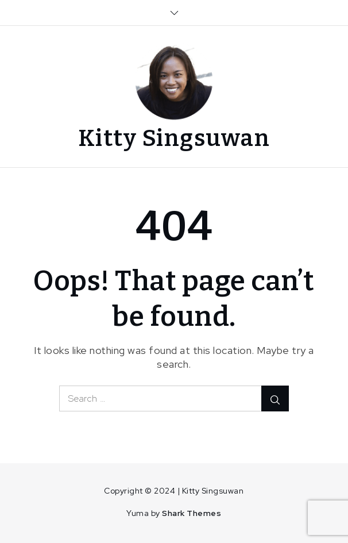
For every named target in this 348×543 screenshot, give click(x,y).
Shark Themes (191, 513)
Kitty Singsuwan (174, 138)
